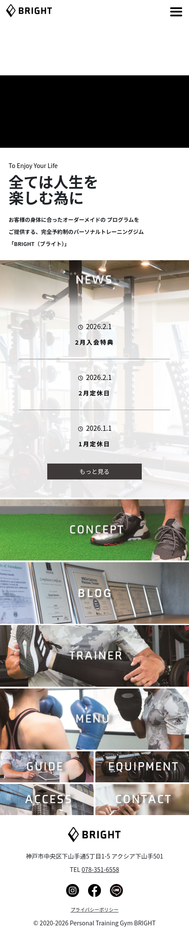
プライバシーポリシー (94, 909)
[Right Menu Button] (164, 8)
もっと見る (94, 471)
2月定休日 (94, 393)
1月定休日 (94, 443)
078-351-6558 (100, 869)
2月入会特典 (94, 342)
